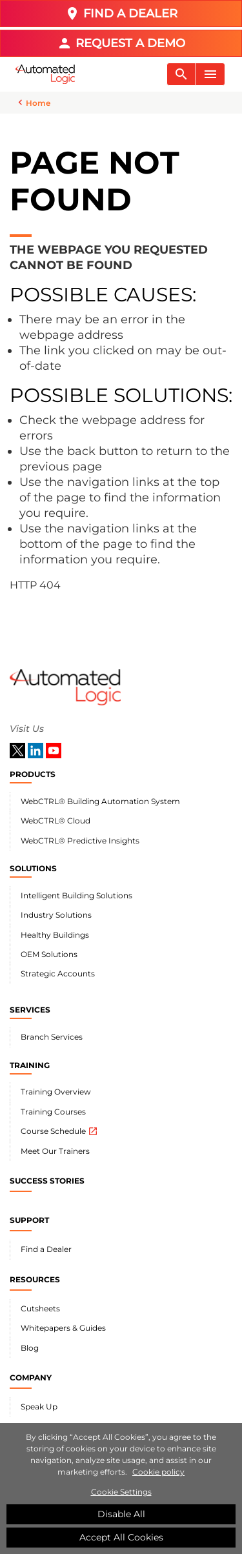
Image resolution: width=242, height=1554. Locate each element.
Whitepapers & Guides (63, 1328)
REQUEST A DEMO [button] (121, 43)
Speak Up (39, 1406)
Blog (30, 1348)
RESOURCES (35, 1279)
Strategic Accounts (58, 973)
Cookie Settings (121, 1493)
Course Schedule (59, 1131)
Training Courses (53, 1111)
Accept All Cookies (121, 1538)
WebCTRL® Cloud (55, 820)
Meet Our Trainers (55, 1151)
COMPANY (31, 1377)
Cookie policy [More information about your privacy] (158, 1473)
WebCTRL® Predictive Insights (80, 840)
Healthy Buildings (55, 935)
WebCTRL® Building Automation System (100, 801)
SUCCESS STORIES (47, 1181)
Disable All (121, 1515)
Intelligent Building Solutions (76, 895)
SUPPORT (29, 1220)
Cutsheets (40, 1308)
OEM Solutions (49, 954)
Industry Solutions (56, 915)
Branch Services (52, 1037)
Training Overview (56, 1091)
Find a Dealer (46, 1249)
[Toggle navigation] (181, 74)
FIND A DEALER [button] (121, 13)
